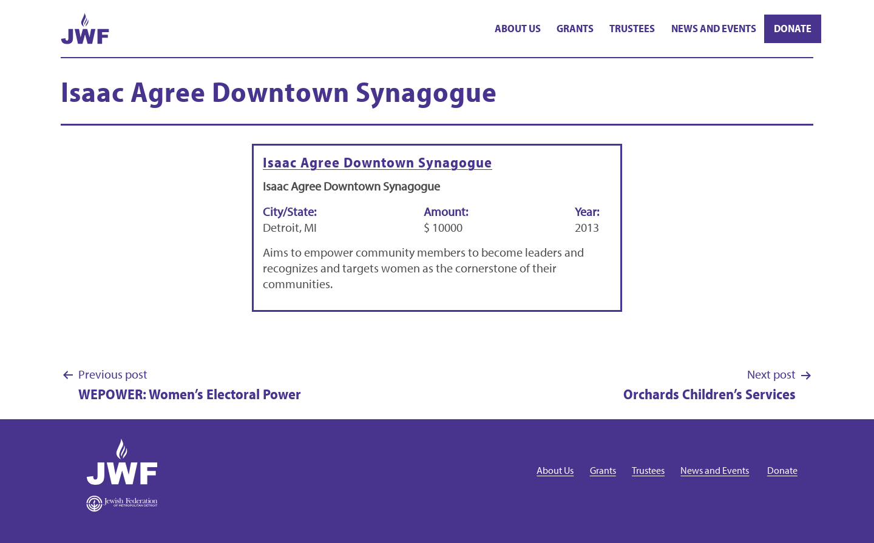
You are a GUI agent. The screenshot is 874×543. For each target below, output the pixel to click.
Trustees (632, 28)
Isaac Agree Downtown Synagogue (377, 162)
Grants (575, 28)
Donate (792, 28)
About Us (518, 28)
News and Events (713, 28)
